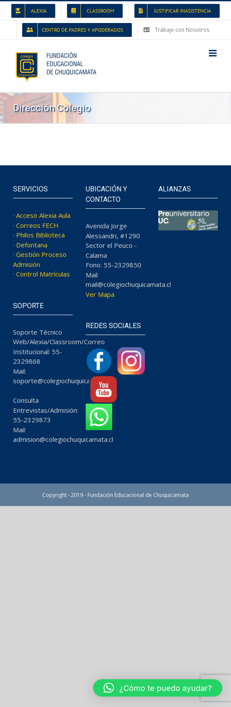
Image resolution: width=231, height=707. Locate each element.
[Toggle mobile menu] (213, 53)
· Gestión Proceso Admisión (40, 259)
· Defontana (30, 244)
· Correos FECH (36, 225)
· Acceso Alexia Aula (41, 215)
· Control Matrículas (41, 274)
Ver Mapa (100, 294)
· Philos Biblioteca (39, 234)
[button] (157, 688)
